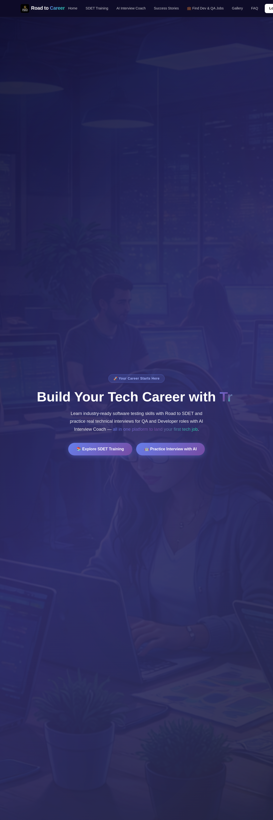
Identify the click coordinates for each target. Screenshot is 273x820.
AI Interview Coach (131, 8)
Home (72, 8)
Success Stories (166, 8)
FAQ (254, 8)
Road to (43, 8)
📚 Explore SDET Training (100, 449)
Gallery (237, 8)
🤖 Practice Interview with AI (170, 449)
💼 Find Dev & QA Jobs (205, 8)
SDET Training (97, 8)
